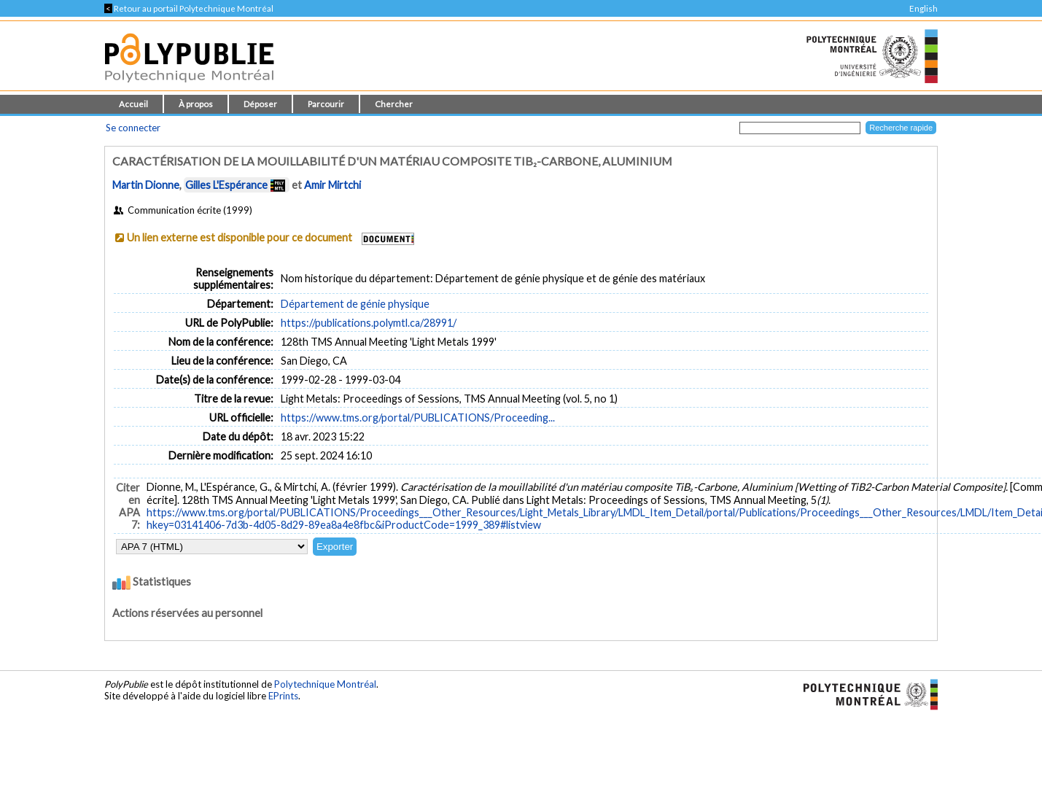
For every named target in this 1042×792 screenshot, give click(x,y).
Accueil (133, 104)
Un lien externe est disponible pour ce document (239, 237)
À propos (196, 104)
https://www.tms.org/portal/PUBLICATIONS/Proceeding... (418, 417)
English (923, 8)
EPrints (283, 696)
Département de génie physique (355, 304)
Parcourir (326, 104)
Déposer (260, 104)
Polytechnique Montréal (325, 684)
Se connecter (133, 127)
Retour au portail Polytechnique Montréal (188, 8)
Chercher (394, 104)
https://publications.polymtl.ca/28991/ (368, 323)
